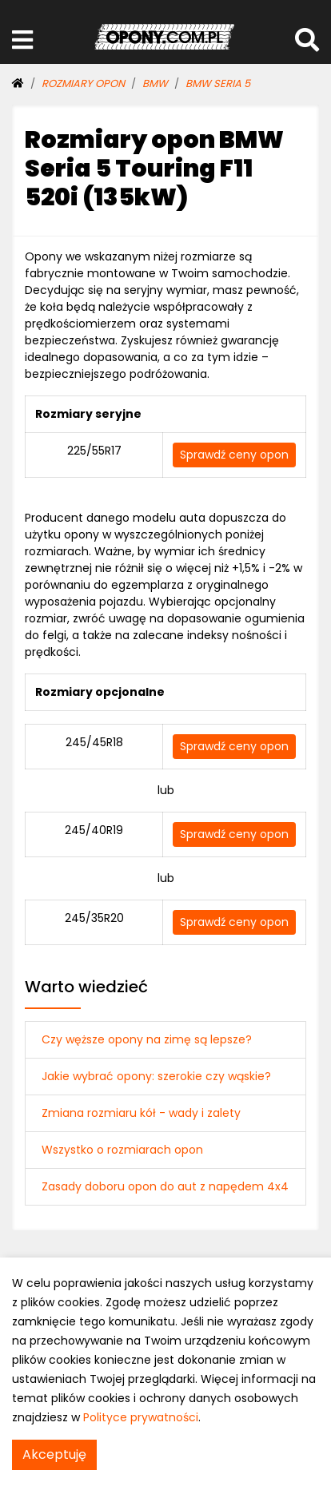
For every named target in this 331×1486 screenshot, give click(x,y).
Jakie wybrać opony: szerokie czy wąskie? (156, 1076)
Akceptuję (54, 1454)
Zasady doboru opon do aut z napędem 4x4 (165, 1186)
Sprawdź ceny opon (234, 455)
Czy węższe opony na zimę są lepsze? (147, 1039)
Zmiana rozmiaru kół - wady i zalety (141, 1113)
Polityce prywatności (140, 1417)
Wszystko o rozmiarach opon (122, 1150)
